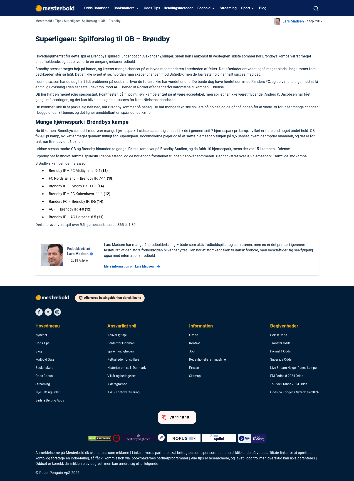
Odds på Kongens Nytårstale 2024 (294, 392)
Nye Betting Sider (47, 392)
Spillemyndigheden (120, 351)
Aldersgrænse (117, 384)
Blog (262, 8)
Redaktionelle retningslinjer (208, 359)
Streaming (228, 8)
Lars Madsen (293, 21)
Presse (194, 368)
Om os (193, 335)
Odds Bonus (44, 376)
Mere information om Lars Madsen (132, 266)
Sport (245, 8)
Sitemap (195, 376)
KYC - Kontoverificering (123, 392)
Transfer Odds (280, 343)
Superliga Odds (281, 359)
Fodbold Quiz (44, 359)
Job (192, 351)
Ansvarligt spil (121, 326)
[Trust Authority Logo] (139, 438)
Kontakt (195, 343)
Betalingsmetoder (178, 8)
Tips (58, 21)
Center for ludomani (121, 343)
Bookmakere (124, 8)
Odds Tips (152, 8)
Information (201, 326)
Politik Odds (278, 335)
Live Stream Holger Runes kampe (293, 368)
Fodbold (203, 8)
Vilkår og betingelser (121, 376)
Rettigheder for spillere (123, 359)
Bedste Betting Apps (49, 400)
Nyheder (41, 335)
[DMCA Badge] (99, 438)
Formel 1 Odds (280, 351)
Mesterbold (43, 21)
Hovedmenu (47, 326)
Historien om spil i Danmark (126, 368)
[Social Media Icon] (39, 312)
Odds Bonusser (96, 8)
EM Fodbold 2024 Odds (286, 376)
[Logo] (55, 298)
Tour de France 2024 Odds (288, 384)
